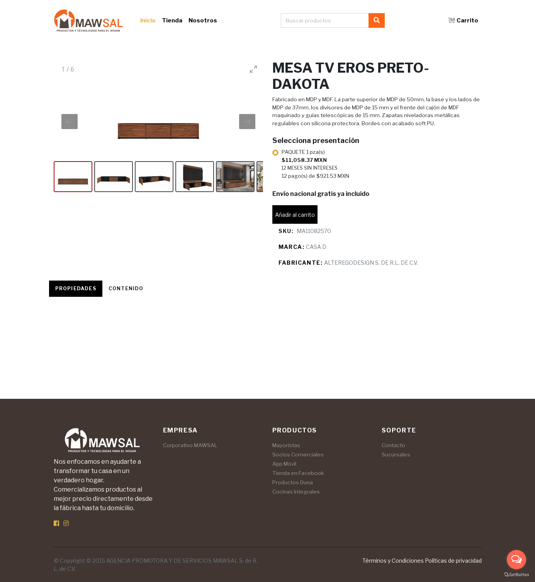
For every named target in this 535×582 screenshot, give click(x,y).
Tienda (172, 20)
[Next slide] (247, 121)
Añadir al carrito (295, 214)
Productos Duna (292, 482)
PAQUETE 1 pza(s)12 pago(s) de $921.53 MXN (315, 164)
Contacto (393, 445)
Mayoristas (286, 445)
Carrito (463, 20)
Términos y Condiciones (393, 560)
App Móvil (284, 464)
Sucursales (396, 454)
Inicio (148, 20)
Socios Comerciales (298, 454)
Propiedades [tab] (75, 288)
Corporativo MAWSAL (190, 445)
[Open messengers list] (516, 559)
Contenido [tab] (126, 288)
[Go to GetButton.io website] (516, 574)
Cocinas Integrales (296, 491)
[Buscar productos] (325, 20)
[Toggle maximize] (253, 69)
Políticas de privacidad (453, 560)
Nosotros (203, 20)
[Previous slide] (69, 121)
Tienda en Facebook (298, 473)
